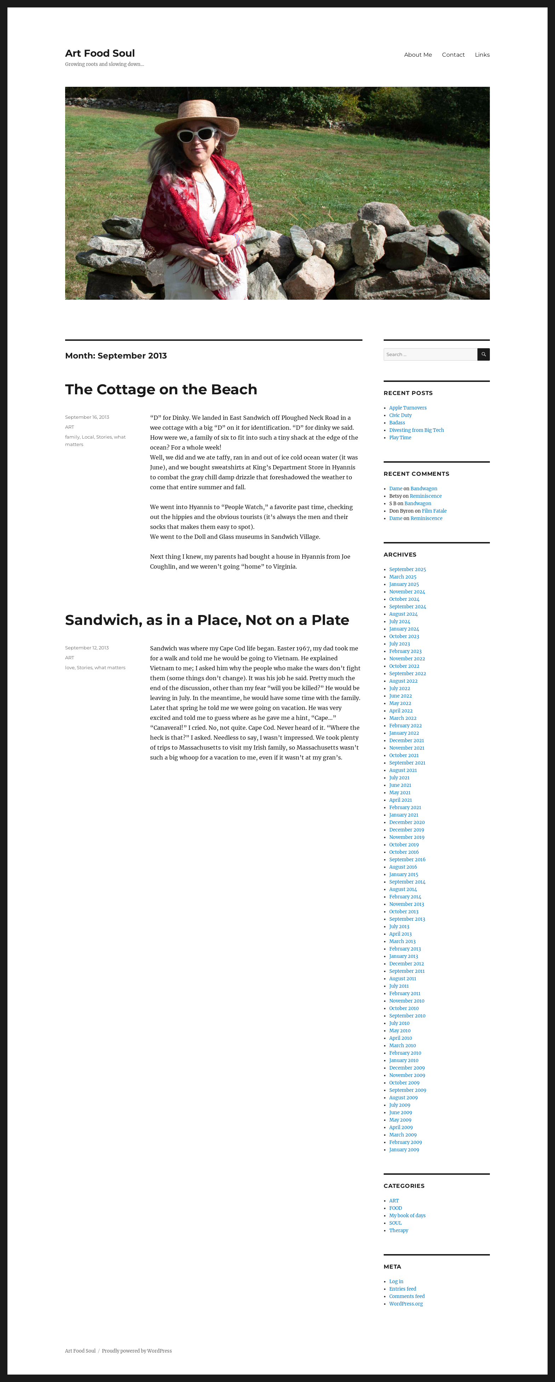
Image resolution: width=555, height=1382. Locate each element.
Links (482, 54)
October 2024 (404, 599)
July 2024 (399, 622)
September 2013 (407, 919)
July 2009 (400, 1105)
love (70, 667)
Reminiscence (426, 496)
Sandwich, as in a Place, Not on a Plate (207, 619)
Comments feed (407, 1296)
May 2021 (400, 793)
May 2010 (400, 1031)
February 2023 (405, 651)
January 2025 (404, 584)
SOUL (395, 1223)
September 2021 (407, 763)
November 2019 (407, 837)
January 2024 (404, 629)
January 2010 (403, 1060)
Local (88, 437)
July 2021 (399, 778)
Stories (104, 437)
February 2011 (404, 994)
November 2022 (407, 659)
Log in (396, 1282)
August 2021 (403, 770)
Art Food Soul (100, 53)
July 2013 (399, 927)
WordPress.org (406, 1304)
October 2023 (404, 636)
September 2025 (407, 569)
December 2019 (406, 830)
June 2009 (400, 1113)
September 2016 (407, 860)
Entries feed (402, 1289)
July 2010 (399, 1023)
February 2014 (405, 897)
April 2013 (400, 934)
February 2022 (405, 726)
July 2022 (399, 689)
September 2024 (407, 607)
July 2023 (399, 644)
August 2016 (403, 867)
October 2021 (404, 755)
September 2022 (407, 674)
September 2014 (407, 882)
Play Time (400, 438)
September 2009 (408, 1090)
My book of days (407, 1216)
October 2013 (403, 912)
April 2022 (401, 711)
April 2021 (400, 800)
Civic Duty (400, 415)
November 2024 (407, 592)
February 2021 (405, 808)
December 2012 (406, 964)
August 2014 (403, 889)
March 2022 (403, 718)
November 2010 (406, 1001)
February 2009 (405, 1142)
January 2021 (403, 815)
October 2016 (404, 852)
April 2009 (401, 1127)
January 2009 (404, 1150)
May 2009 (400, 1120)
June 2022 (400, 696)
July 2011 (399, 986)
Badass (397, 423)
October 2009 (404, 1083)
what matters (110, 667)
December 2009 (407, 1068)
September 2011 (407, 971)
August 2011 (402, 979)
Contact (453, 54)
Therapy (398, 1231)
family (72, 437)
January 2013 (403, 956)
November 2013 (406, 904)
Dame (395, 489)
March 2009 (403, 1135)
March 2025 (403, 577)
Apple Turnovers (408, 408)
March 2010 (402, 1046)
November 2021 (406, 748)
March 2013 (402, 941)
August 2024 (403, 614)
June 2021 (400, 785)
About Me (418, 54)
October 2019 (404, 845)
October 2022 (404, 666)
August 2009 (403, 1098)
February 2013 (405, 949)
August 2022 (403, 681)
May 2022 (400, 703)
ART (69, 427)
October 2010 (404, 1008)
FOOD (395, 1208)
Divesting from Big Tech (416, 430)
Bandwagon (424, 489)
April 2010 (400, 1038)
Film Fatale (434, 511)
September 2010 (407, 1016)
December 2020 (407, 822)
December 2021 (406, 741)
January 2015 (403, 874)
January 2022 (404, 733)
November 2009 (407, 1075)
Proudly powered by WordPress (137, 1351)
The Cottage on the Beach (161, 389)
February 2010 (405, 1053)
